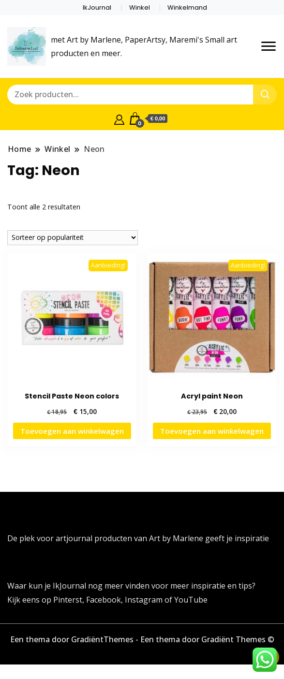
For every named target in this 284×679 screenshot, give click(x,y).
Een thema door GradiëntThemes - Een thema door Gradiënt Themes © (142, 639)
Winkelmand (187, 7)
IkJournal (97, 7)
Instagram (144, 599)
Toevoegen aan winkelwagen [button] (72, 431)
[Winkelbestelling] (72, 237)
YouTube (191, 599)
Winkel (139, 7)
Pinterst (67, 599)
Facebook (103, 599)
